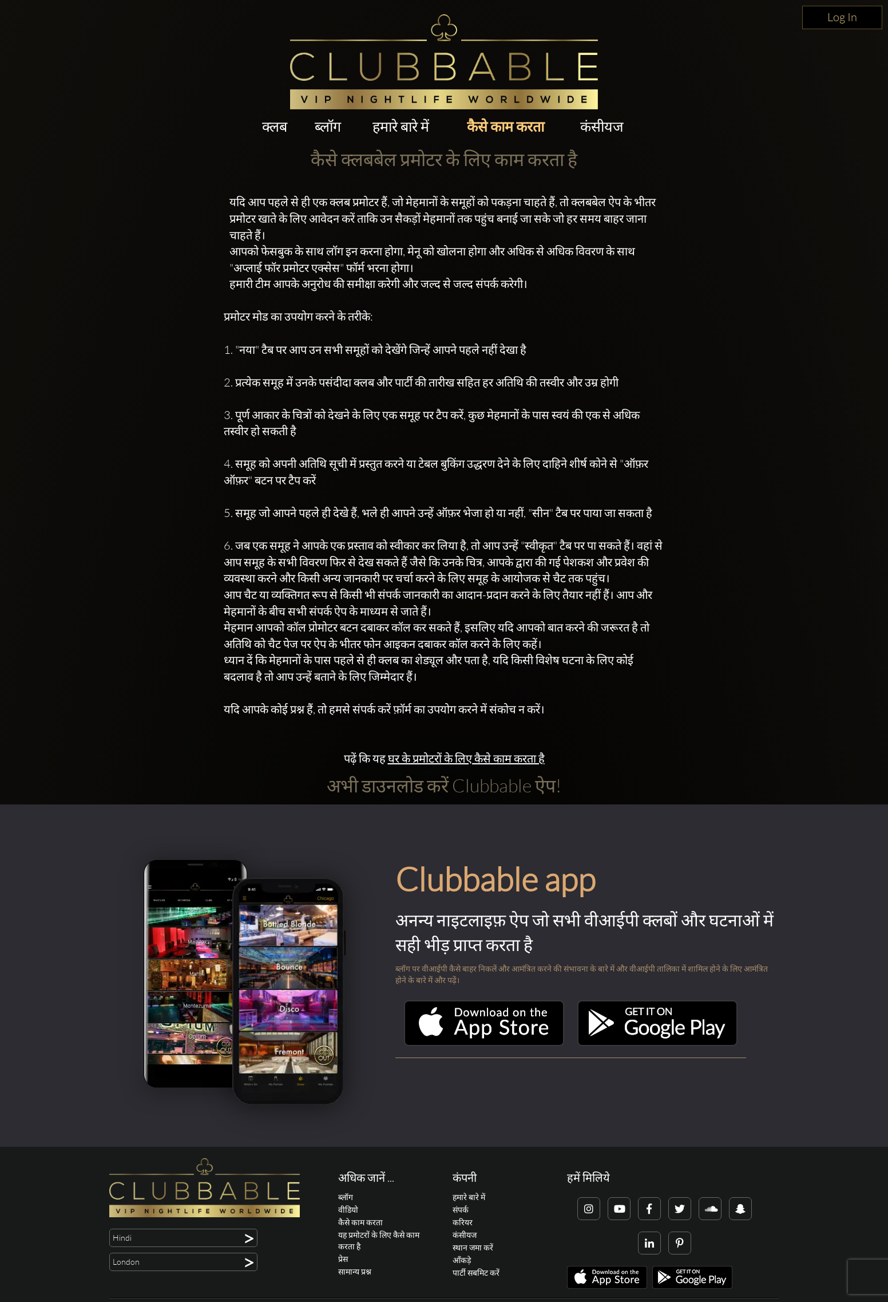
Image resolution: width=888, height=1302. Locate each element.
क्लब (274, 126)
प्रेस (343, 1259)
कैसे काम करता (505, 126)
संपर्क (461, 1209)
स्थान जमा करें (473, 1247)
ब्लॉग (328, 126)
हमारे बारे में (400, 126)
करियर (463, 1222)
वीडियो (348, 1209)
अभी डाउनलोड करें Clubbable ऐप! (444, 785)
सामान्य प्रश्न (354, 1271)
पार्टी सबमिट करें (476, 1272)
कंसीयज (602, 126)
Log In (842, 17)
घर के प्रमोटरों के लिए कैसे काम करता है (466, 758)
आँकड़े (462, 1260)
